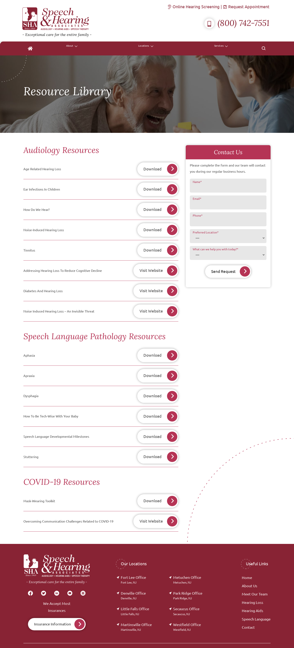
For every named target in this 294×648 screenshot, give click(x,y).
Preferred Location (206, 232)
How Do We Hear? (36, 207)
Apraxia (29, 368)
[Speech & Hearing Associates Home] (57, 20)
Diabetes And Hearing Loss (43, 285)
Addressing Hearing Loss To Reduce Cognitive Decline (62, 266)
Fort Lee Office (133, 566)
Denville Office (133, 582)
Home (247, 565)
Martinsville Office (136, 614)
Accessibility (245, 638)
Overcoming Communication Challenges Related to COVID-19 (68, 509)
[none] (153, 48)
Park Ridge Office (187, 582)
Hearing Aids (252, 598)
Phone (198, 215)
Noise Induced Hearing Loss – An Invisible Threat (58, 305)
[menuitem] (128, 48)
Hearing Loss (252, 589)
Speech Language (256, 606)
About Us (249, 573)
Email (197, 198)
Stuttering (30, 446)
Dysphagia (30, 387)
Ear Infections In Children (41, 188)
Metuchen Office (187, 566)
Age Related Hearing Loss (42, 168)
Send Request (223, 271)
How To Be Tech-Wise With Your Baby (50, 407)
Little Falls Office (135, 598)
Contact (248, 614)
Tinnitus (29, 246)
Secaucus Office (186, 598)
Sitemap (264, 638)
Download (152, 168)
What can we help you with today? (215, 249)
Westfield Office (187, 614)
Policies (226, 638)
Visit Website (149, 266)
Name (197, 182)
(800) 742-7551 (236, 23)
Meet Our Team (255, 581)
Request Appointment (246, 6)
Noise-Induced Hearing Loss (43, 227)
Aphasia (29, 348)
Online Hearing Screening (194, 6)
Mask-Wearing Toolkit (39, 489)
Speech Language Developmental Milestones (56, 426)
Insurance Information (52, 611)
